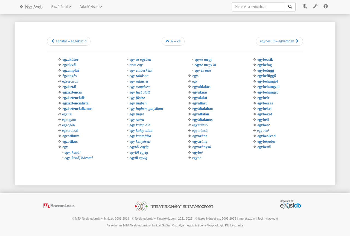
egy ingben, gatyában (146, 109)
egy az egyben (140, 59)
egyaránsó (200, 125)
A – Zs (173, 41)
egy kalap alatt (141, 131)
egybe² (197, 158)
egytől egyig (139, 152)
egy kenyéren (140, 141)
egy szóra (137, 120)
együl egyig (138, 158)
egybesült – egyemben (279, 41)
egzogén (68, 125)
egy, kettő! (73, 152)
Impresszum (246, 218)
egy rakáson (139, 76)
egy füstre (137, 98)
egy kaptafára (140, 136)
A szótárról (61, 7)
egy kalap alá (140, 125)
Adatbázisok (90, 7)
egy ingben (138, 103)
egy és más (202, 70)
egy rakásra (139, 81)
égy (194, 81)
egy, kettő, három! (79, 158)
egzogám (69, 120)
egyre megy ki (205, 65)
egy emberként (141, 70)
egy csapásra (140, 87)
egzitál (67, 114)
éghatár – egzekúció (68, 41)
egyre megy (203, 59)
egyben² (263, 131)
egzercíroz (70, 81)
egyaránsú (200, 131)
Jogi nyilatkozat (267, 218)
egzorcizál (70, 131)
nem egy (136, 65)
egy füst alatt (140, 92)
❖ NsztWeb (31, 7)
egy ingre (137, 114)
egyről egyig (139, 147)
